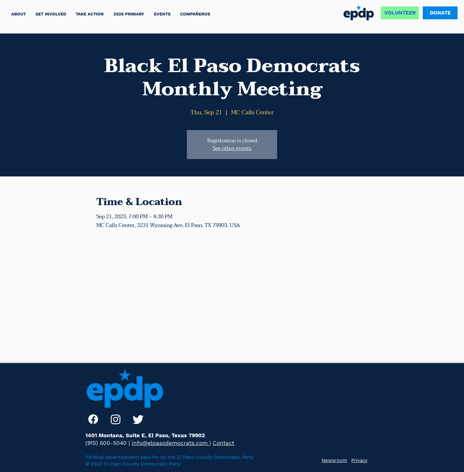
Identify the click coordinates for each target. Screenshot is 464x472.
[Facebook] (93, 419)
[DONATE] (440, 12)
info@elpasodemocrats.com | (171, 443)
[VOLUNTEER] (400, 12)
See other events (232, 148)
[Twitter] (138, 419)
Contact (223, 443)
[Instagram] (115, 419)
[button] (90, 14)
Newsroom (334, 460)
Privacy (359, 460)
